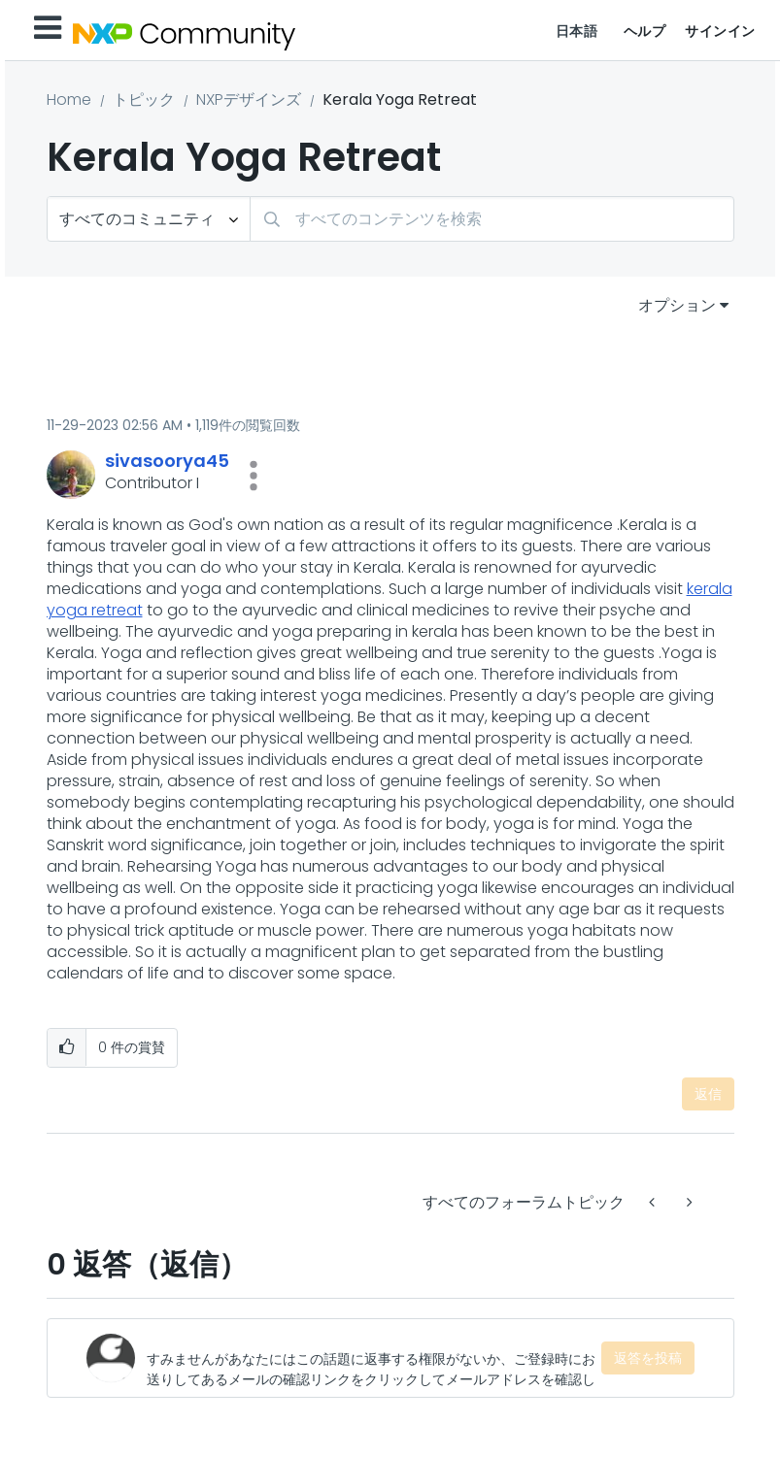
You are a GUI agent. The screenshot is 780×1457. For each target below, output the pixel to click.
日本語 (577, 31)
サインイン (720, 31)
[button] (253, 475)
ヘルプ (645, 31)
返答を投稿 (648, 1358)
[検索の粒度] (149, 219)
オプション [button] (677, 305)
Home (69, 99)
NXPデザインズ (248, 99)
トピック (144, 99)
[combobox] (492, 219)
